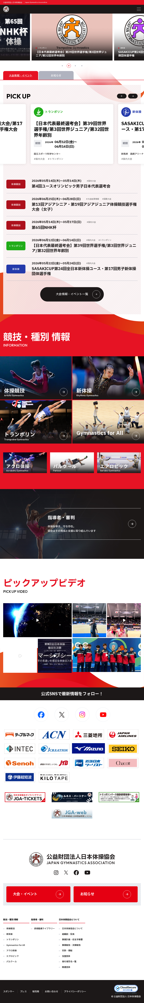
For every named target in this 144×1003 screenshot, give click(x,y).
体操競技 (10, 928)
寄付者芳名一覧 (69, 961)
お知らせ (105, 894)
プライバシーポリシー (75, 991)
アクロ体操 (11, 950)
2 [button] (69, 66)
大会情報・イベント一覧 (78, 294)
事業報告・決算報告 (71, 945)
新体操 (9, 934)
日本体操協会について (72, 928)
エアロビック (12, 956)
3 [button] (75, 66)
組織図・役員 (68, 934)
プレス (23, 991)
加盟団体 (66, 956)
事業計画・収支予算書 (72, 939)
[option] (72, 37)
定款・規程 (67, 950)
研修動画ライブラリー (44, 928)
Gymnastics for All (15, 945)
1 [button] (62, 66)
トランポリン (12, 939)
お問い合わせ (51, 991)
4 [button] (82, 66)
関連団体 (66, 967)
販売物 (35, 991)
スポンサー (8, 991)
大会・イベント (38, 894)
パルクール (11, 961)
